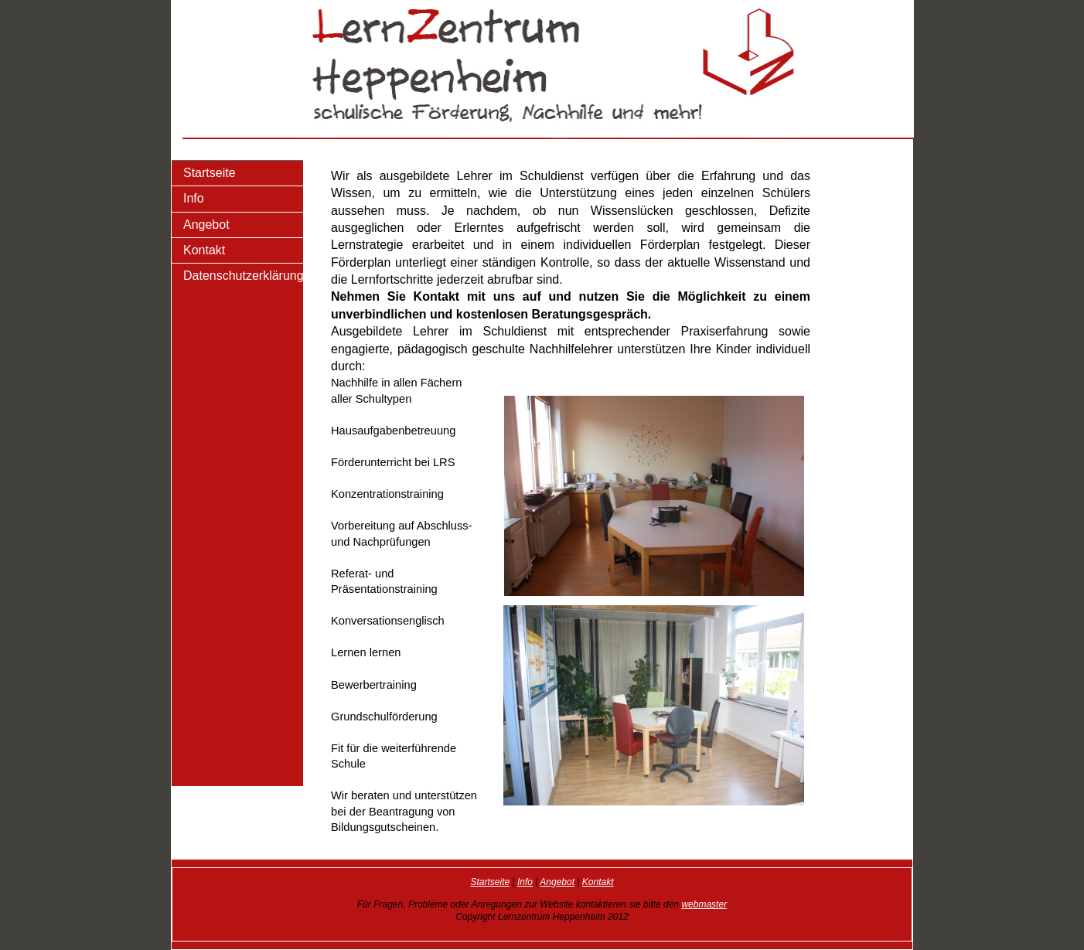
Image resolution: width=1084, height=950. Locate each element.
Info (193, 198)
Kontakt (204, 250)
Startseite (209, 172)
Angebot (206, 224)
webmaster (704, 904)
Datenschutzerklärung (243, 275)
